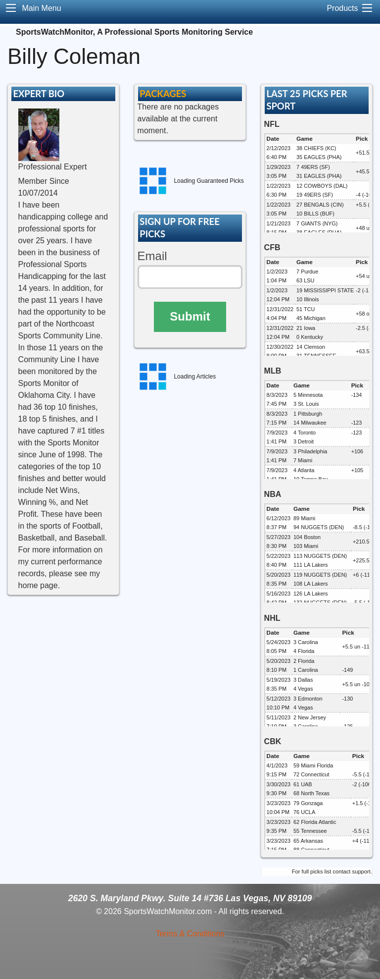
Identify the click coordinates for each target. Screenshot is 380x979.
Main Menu (41, 8)
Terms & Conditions (190, 933)
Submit (190, 316)
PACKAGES (163, 93)
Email (152, 256)
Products (342, 8)
